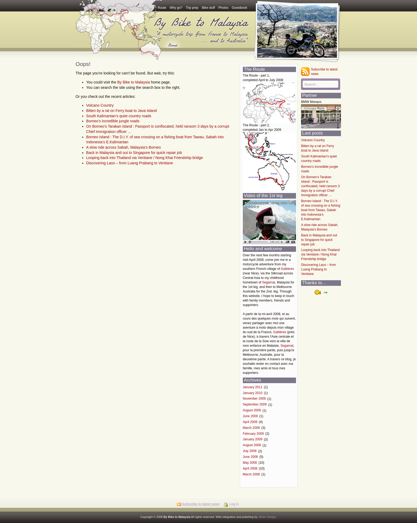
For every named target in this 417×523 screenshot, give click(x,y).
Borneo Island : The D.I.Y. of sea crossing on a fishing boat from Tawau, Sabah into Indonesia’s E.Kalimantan (320, 210)
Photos (223, 8)
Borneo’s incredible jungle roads (112, 121)
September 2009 (255, 405)
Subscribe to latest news (324, 72)
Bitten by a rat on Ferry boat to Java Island (121, 110)
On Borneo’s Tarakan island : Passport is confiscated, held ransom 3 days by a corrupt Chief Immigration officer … (320, 186)
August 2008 (252, 445)
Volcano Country (100, 105)
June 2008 (250, 457)
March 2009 (251, 428)
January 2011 (252, 387)
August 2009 (252, 410)
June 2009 (250, 416)
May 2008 (250, 463)
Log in (234, 504)
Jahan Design (267, 516)
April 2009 (250, 422)
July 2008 (250, 451)
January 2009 (252, 439)
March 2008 (251, 474)
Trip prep (192, 8)
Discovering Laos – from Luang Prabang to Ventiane (129, 163)
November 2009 (254, 399)
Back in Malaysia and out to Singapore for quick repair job (134, 152)
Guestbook (239, 8)
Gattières (287, 269)
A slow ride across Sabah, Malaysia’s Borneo (123, 147)
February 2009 (253, 434)
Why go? (176, 8)
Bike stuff (208, 8)
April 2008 (250, 468)
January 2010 (252, 393)
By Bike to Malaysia (133, 82)
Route (162, 8)
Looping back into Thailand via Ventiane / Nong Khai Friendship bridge (144, 158)
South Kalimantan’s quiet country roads (118, 116)
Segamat (268, 282)
